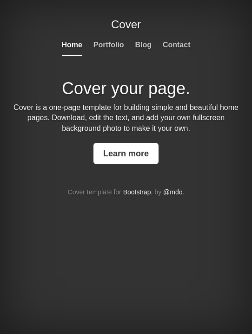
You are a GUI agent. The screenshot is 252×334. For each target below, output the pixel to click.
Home (72, 45)
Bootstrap (137, 192)
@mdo (172, 192)
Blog (143, 45)
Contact (177, 45)
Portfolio (108, 45)
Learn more (126, 153)
